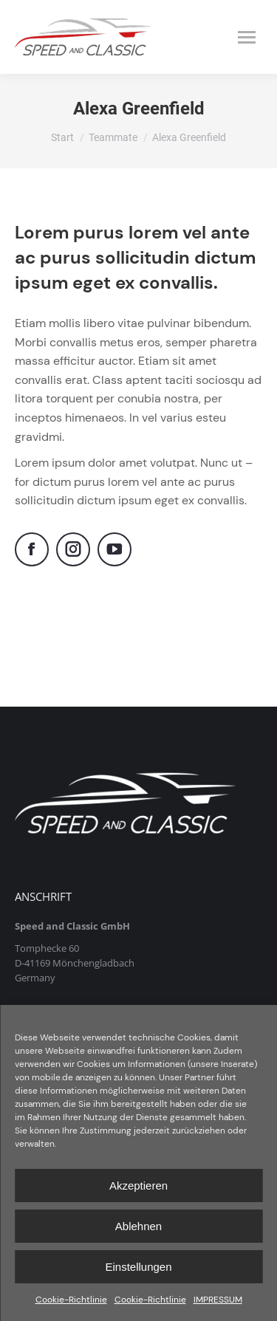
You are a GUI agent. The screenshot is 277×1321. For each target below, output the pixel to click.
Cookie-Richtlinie (71, 1299)
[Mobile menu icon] (246, 37)
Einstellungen (138, 1266)
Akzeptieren (138, 1185)
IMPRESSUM (218, 1299)
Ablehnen (138, 1226)
